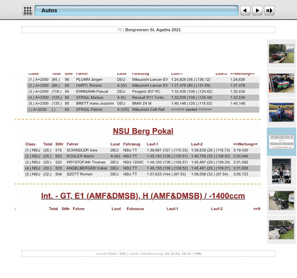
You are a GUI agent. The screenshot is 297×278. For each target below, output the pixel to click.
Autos (49, 10)
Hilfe (197, 253)
